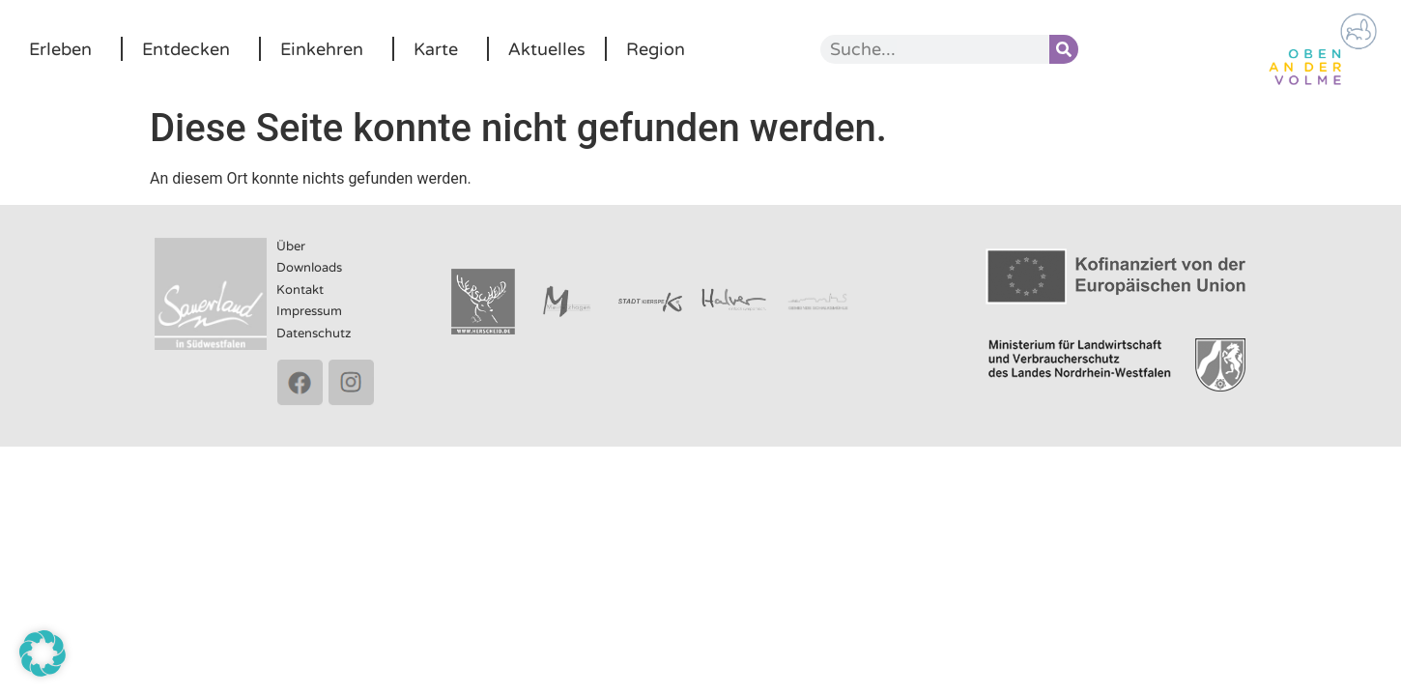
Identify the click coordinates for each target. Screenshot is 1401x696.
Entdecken (191, 49)
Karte (441, 49)
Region (655, 49)
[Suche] (1063, 49)
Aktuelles (547, 49)
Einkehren (326, 49)
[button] (42, 653)
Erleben (65, 49)
